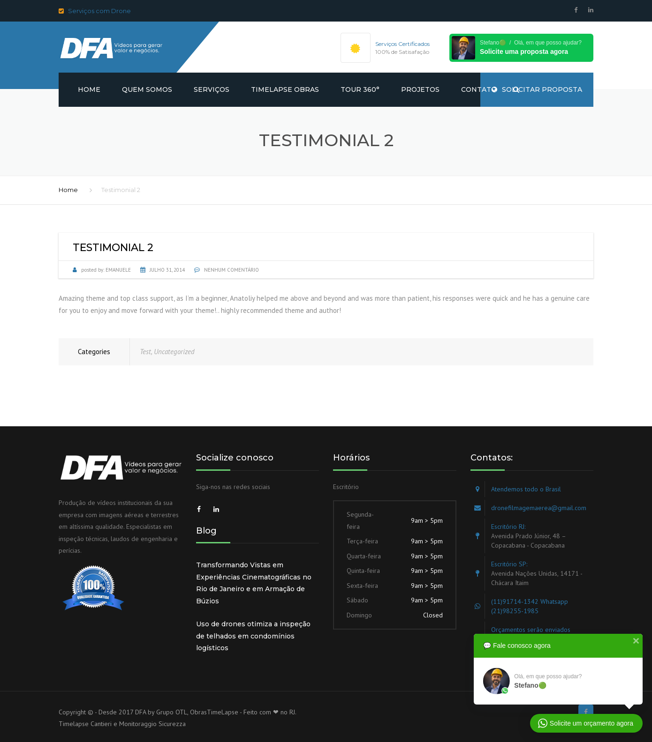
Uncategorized (174, 351)
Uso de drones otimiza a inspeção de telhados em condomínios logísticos (253, 636)
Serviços (211, 89)
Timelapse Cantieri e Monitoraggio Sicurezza (122, 724)
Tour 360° (360, 89)
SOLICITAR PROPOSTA (537, 89)
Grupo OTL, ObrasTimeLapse (197, 712)
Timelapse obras (285, 89)
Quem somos (147, 89)
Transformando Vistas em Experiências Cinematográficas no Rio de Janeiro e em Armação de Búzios (253, 583)
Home (89, 89)
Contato (479, 89)
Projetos (420, 89)
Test (145, 351)
